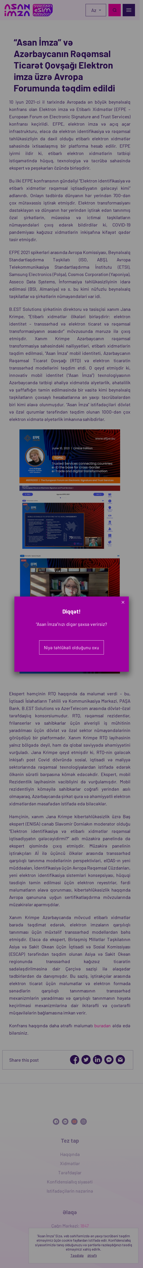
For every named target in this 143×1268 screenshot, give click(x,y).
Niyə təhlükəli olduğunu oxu (71, 647)
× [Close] (123, 602)
